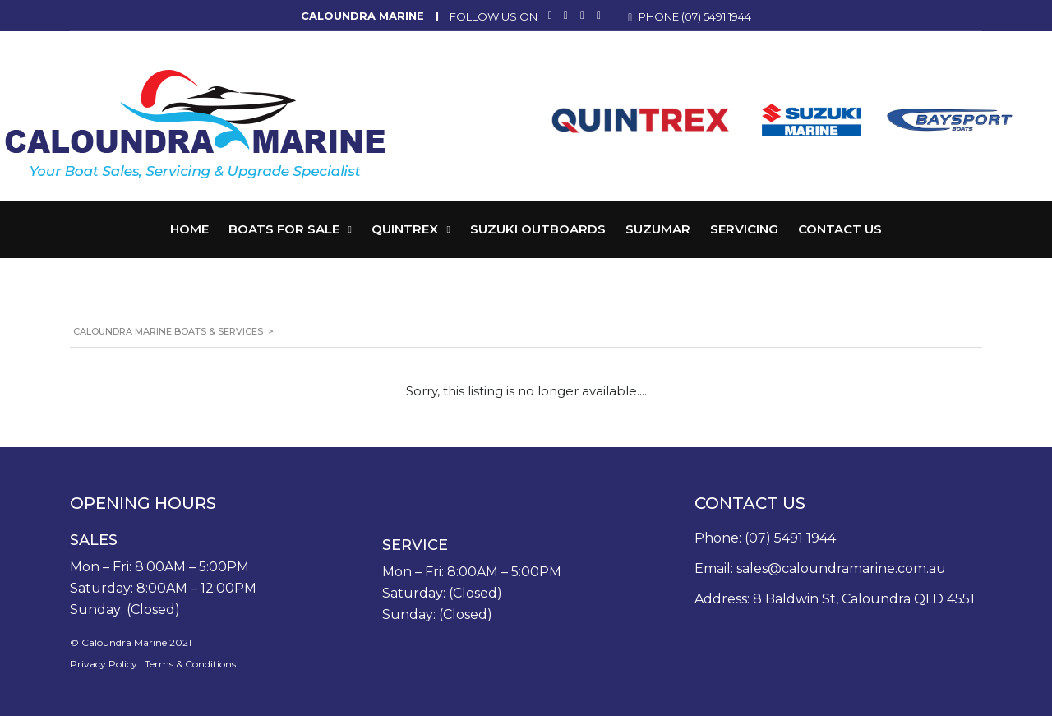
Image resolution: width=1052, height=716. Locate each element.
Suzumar (657, 229)
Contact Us (840, 229)
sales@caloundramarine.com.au (841, 568)
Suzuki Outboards (538, 229)
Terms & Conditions (190, 664)
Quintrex (404, 229)
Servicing (744, 229)
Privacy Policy (103, 664)
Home (189, 229)
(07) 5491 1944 (716, 16)
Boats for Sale (283, 229)
